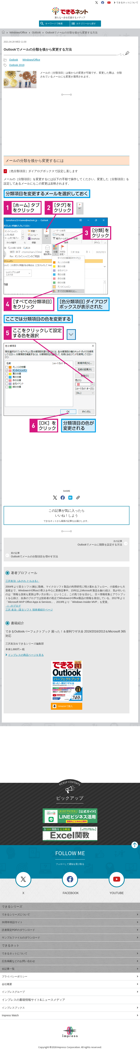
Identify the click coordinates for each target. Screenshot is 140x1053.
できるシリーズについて (70, 914)
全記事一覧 (70, 968)
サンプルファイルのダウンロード (70, 937)
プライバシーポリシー (70, 976)
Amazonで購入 (65, 706)
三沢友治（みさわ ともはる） (22, 580)
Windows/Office (18, 32)
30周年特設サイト (70, 922)
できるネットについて (126, 2)
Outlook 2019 (16, 65)
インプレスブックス (70, 1007)
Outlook (36, 32)
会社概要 (70, 984)
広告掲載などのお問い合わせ (70, 961)
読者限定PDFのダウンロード (70, 929)
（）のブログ (13, 605)
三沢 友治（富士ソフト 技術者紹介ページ (29, 609)
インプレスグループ (70, 991)
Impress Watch (70, 1015)
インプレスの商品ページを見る (24, 654)
